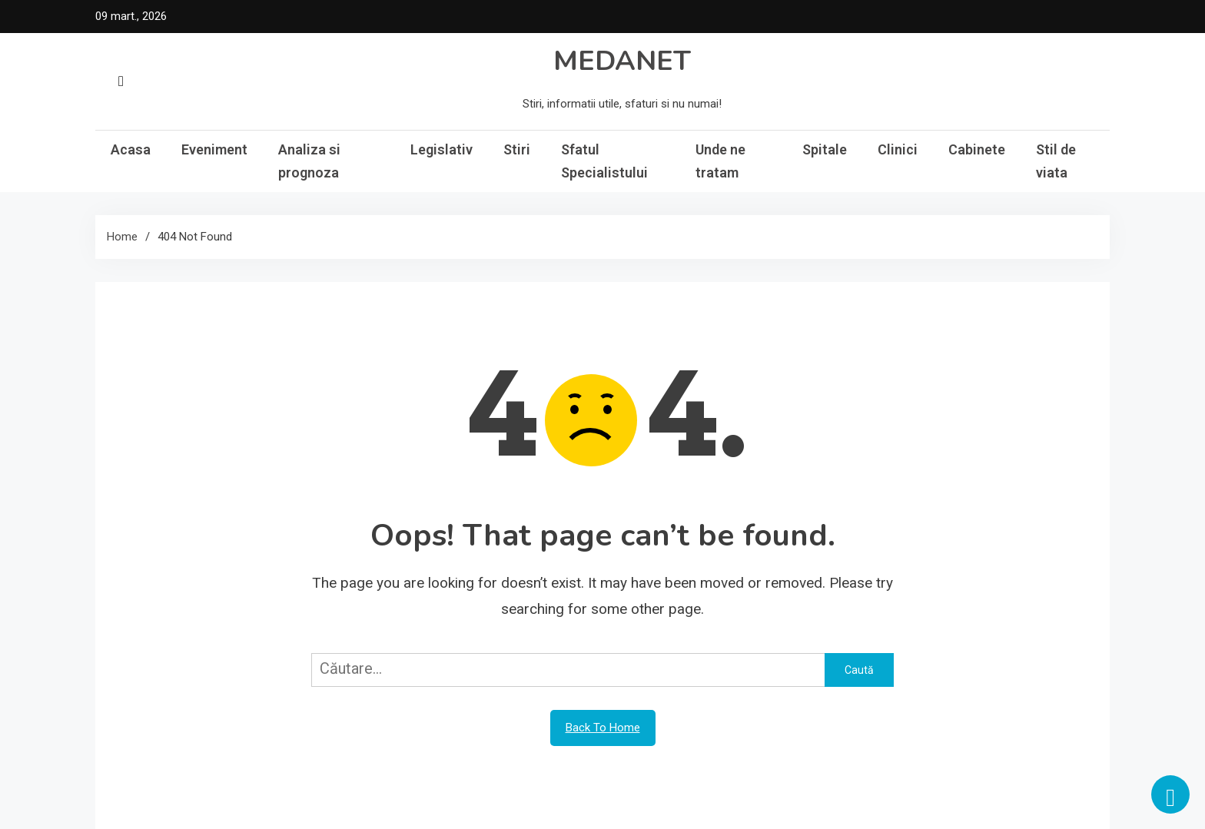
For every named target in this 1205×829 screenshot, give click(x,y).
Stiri (516, 149)
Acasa (131, 149)
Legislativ (441, 149)
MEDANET (622, 61)
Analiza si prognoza (309, 161)
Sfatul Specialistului (604, 161)
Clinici (898, 149)
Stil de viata (1056, 161)
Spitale (824, 149)
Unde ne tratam (720, 161)
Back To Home (603, 727)
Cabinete (976, 149)
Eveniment (214, 149)
